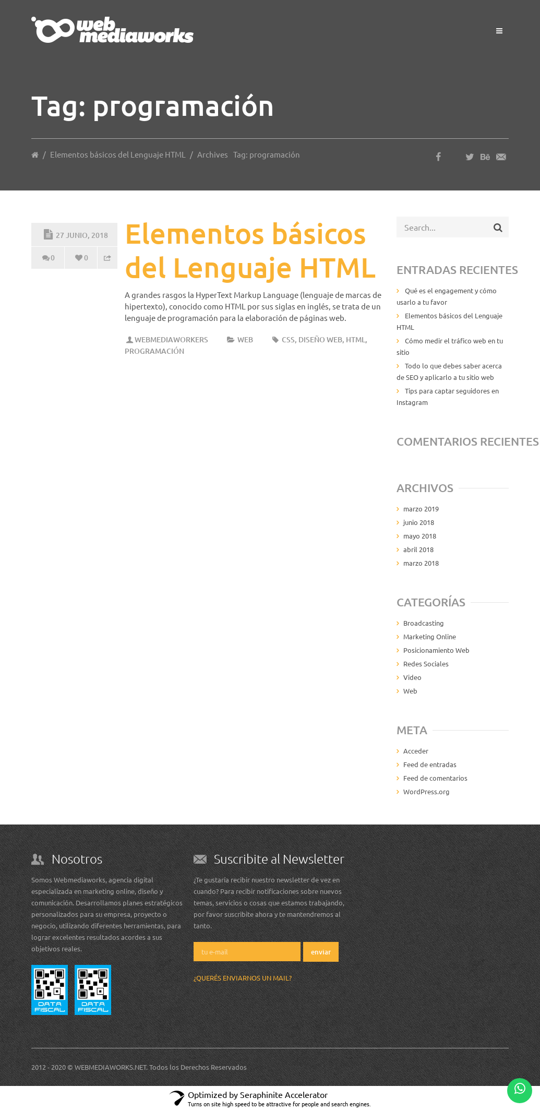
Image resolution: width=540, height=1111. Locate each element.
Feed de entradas (430, 764)
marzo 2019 (421, 508)
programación (154, 351)
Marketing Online (429, 636)
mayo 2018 (419, 535)
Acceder (415, 750)
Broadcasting (423, 622)
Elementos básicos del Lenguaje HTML (118, 154)
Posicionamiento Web (436, 650)
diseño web (320, 339)
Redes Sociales (426, 663)
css (288, 339)
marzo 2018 (421, 562)
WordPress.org (426, 791)
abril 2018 (418, 549)
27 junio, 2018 (74, 233)
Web (245, 339)
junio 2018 (418, 522)
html (355, 339)
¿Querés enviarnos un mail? (243, 977)
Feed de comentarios (435, 777)
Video (412, 677)
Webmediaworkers (171, 339)
